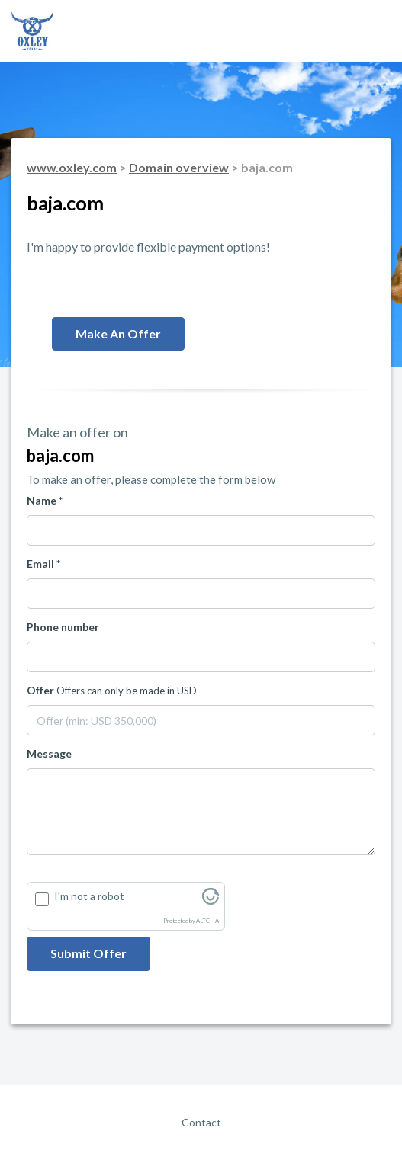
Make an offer (118, 333)
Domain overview (179, 167)
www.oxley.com (72, 167)
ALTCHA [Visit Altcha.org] (207, 921)
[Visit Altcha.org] (210, 900)
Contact (201, 1122)
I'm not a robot (89, 895)
